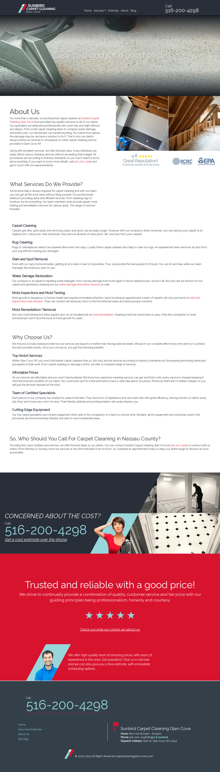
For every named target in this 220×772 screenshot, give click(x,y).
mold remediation (102, 314)
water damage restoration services (79, 284)
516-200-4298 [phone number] (181, 10)
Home (88, 10)
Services (100, 10)
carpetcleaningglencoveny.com (134, 756)
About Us (23, 734)
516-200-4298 (83, 161)
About (124, 10)
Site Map (23, 739)
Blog (133, 10)
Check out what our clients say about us (110, 629)
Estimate (113, 10)
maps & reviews (157, 737)
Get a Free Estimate (30, 729)
